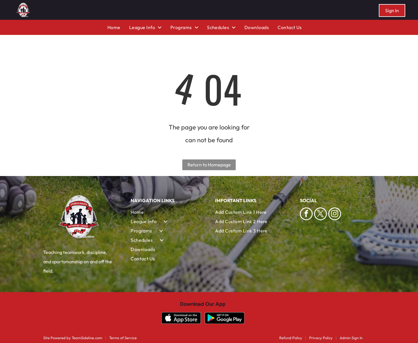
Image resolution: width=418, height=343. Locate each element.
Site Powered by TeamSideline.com (72, 337)
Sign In (392, 10)
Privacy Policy (321, 337)
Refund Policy (290, 337)
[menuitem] (118, 27)
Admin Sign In (351, 337)
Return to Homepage (209, 165)
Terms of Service (123, 337)
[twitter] (320, 214)
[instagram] (334, 214)
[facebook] (306, 214)
